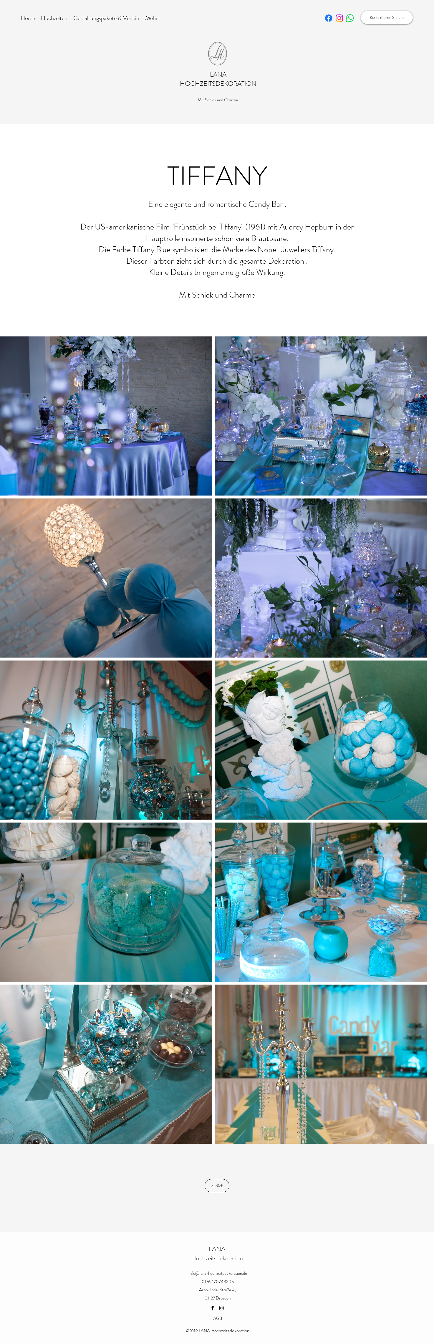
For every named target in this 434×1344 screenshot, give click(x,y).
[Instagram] (221, 1308)
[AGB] (217, 1318)
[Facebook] (213, 1308)
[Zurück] (217, 1185)
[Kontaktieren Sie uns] (387, 17)
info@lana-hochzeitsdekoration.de (218, 1273)
